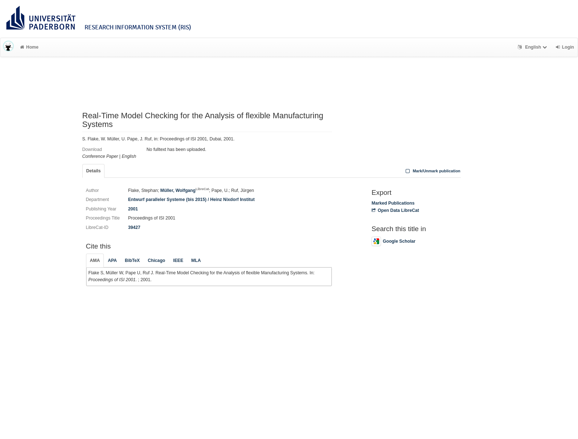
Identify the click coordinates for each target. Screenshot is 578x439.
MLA (196, 260)
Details (93, 170)
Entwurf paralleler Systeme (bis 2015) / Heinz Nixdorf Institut (191, 199)
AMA (95, 260)
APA (112, 260)
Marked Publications (393, 203)
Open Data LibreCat (395, 210)
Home (29, 47)
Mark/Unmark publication (432, 171)
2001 (133, 209)
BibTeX (132, 260)
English (533, 47)
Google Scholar (393, 241)
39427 (134, 227)
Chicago (156, 260)
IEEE (178, 260)
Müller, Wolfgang (184, 190)
